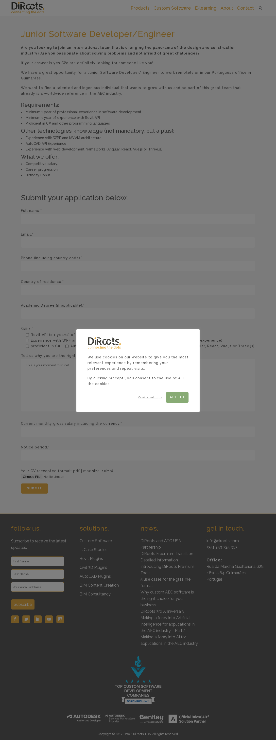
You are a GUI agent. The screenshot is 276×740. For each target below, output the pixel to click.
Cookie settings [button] (150, 397)
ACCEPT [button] (177, 397)
